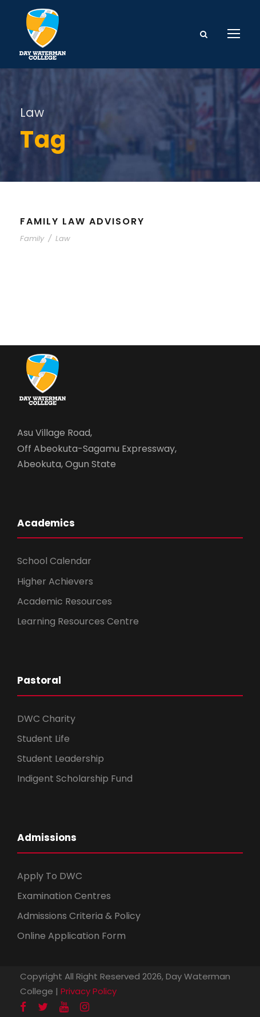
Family (32, 238)
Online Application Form (71, 935)
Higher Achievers (55, 581)
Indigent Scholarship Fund (75, 778)
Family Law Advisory (82, 221)
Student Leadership (60, 758)
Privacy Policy (89, 991)
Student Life (43, 738)
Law (62, 238)
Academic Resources (64, 601)
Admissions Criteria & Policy (79, 915)
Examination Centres (64, 895)
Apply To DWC (49, 876)
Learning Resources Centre (78, 621)
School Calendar (54, 560)
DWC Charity (46, 718)
